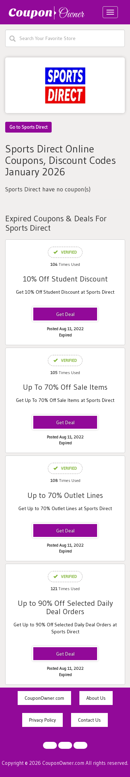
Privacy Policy (42, 720)
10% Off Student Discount (65, 279)
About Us (96, 698)
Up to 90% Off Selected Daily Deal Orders (65, 607)
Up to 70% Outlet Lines (65, 495)
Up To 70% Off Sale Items (65, 387)
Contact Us (89, 720)
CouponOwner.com (44, 698)
